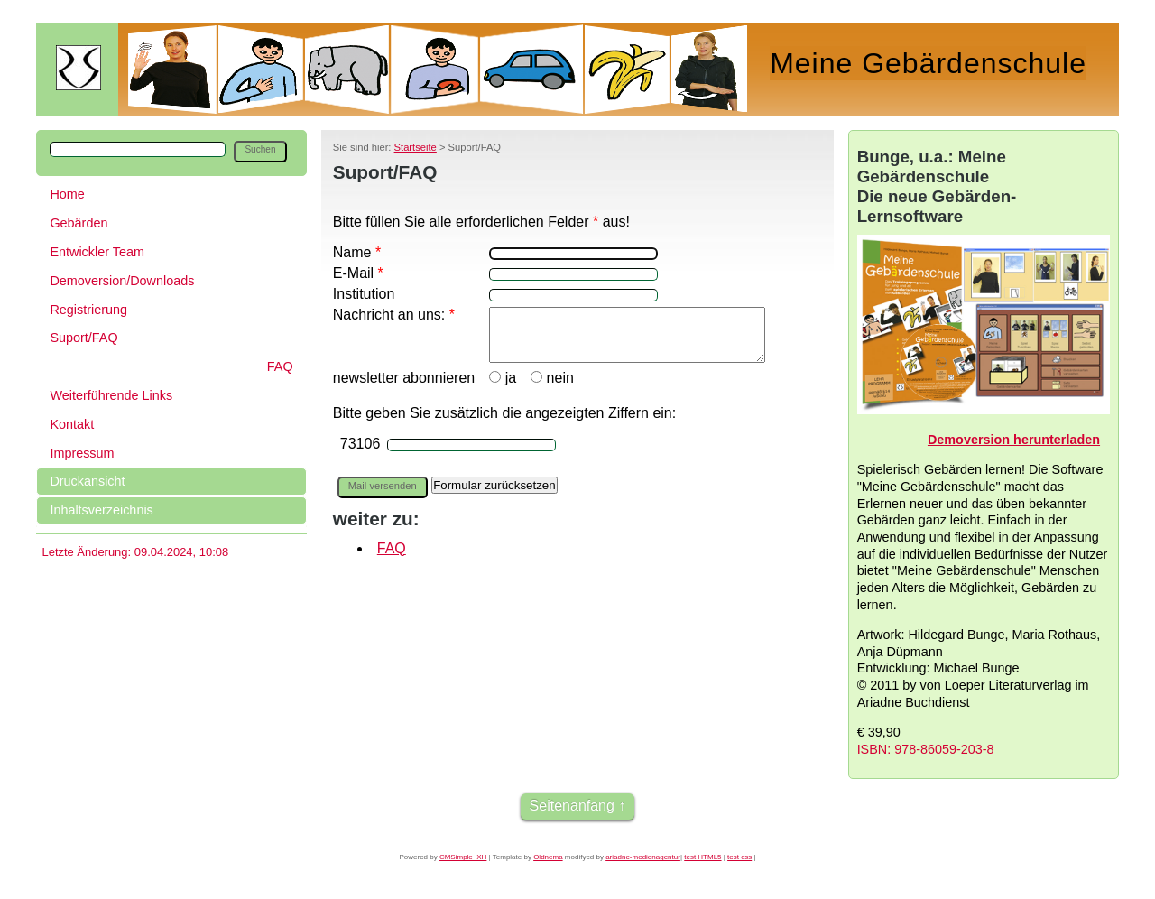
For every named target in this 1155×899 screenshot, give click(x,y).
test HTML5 (702, 857)
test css (739, 857)
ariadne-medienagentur (642, 857)
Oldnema (547, 857)
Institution (363, 293)
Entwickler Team (97, 252)
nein (550, 396)
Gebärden (78, 223)
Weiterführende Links (111, 395)
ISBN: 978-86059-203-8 (925, 749)
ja (500, 396)
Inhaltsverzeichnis (101, 510)
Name (357, 252)
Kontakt (72, 424)
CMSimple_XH (462, 857)
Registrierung (88, 309)
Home (67, 194)
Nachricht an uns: (394, 314)
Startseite (415, 147)
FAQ (280, 366)
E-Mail (358, 273)
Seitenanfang (572, 805)
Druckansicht (87, 481)
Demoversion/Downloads (122, 280)
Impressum (82, 453)
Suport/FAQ (83, 337)
